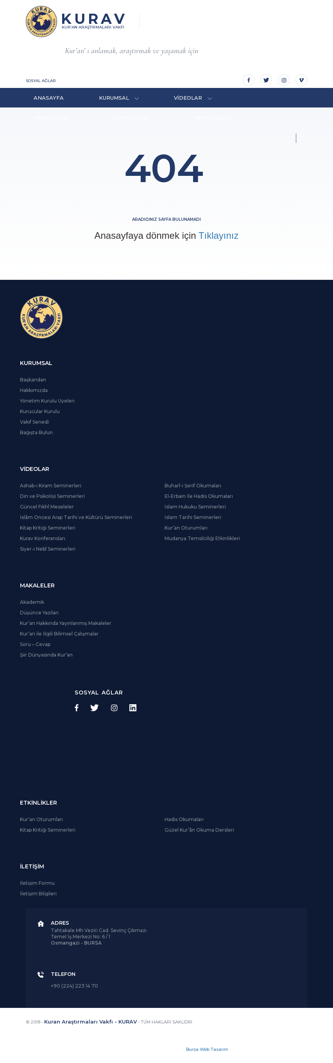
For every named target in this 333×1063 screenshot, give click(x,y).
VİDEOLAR (193, 98)
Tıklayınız (219, 235)
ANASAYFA (49, 98)
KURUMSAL (119, 98)
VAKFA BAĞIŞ (216, 118)
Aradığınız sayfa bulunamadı (166, 219)
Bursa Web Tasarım (207, 1049)
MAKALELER (55, 118)
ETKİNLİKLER (135, 118)
